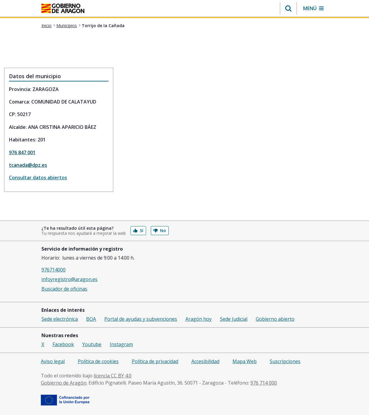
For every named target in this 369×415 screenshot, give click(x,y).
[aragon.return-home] (62, 8)
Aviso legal (53, 361)
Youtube (91, 344)
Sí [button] (138, 230)
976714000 (53, 269)
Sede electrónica (59, 319)
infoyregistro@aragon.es (69, 279)
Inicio (46, 25)
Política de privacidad (155, 361)
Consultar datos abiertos (38, 177)
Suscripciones (285, 361)
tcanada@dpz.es (28, 165)
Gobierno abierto (275, 319)
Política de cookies (98, 361)
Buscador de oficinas (64, 289)
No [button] (160, 230)
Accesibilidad (205, 361)
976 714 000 (263, 382)
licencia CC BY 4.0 (112, 375)
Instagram (121, 344)
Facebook (63, 344)
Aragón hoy (198, 319)
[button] (288, 8)
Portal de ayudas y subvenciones (140, 319)
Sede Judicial (233, 319)
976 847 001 (22, 152)
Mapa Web (244, 361)
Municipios (66, 25)
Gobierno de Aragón (63, 382)
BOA (91, 319)
